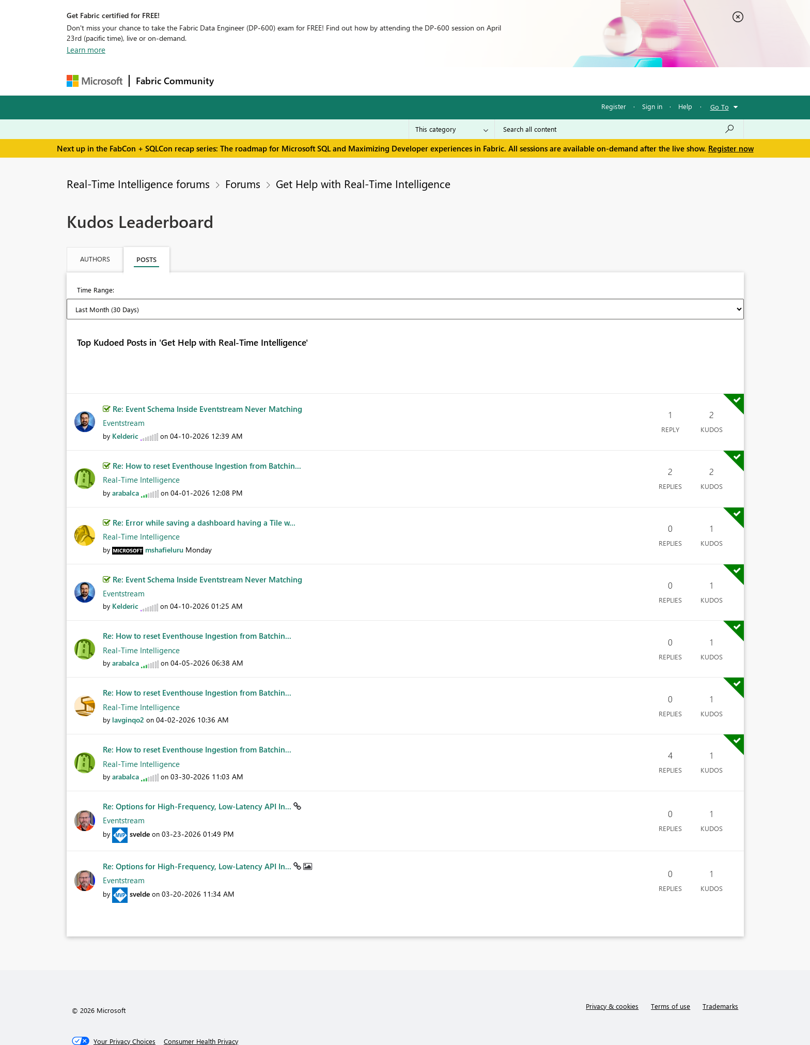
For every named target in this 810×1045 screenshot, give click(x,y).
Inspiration (283, 80)
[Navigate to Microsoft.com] (94, 81)
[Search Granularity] (451, 129)
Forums (237, 80)
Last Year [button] (502, 290)
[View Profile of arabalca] (125, 462)
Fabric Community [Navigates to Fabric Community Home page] (175, 80)
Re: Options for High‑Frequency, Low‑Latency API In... (198, 776)
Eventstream (124, 393)
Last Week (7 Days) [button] (236, 290)
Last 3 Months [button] (389, 290)
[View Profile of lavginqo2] (128, 689)
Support (501, 80)
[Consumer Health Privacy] (201, 1011)
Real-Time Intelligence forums (138, 183)
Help (685, 106)
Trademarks (720, 976)
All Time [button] (546, 290)
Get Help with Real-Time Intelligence (363, 183)
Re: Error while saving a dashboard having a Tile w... (204, 492)
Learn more (86, 49)
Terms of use (670, 976)
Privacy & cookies (612, 976)
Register (613, 106)
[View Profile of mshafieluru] (164, 519)
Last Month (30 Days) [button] (317, 290)
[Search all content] (619, 129)
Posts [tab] (146, 259)
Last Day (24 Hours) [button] (160, 290)
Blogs (417, 80)
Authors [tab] (95, 258)
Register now (731, 148)
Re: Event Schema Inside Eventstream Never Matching (207, 379)
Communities (371, 80)
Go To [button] (719, 106)
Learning (457, 80)
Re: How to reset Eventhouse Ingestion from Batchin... (207, 436)
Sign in (652, 106)
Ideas (325, 80)
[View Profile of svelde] (140, 804)
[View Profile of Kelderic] (125, 406)
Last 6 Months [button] (449, 290)
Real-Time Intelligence (141, 449)
